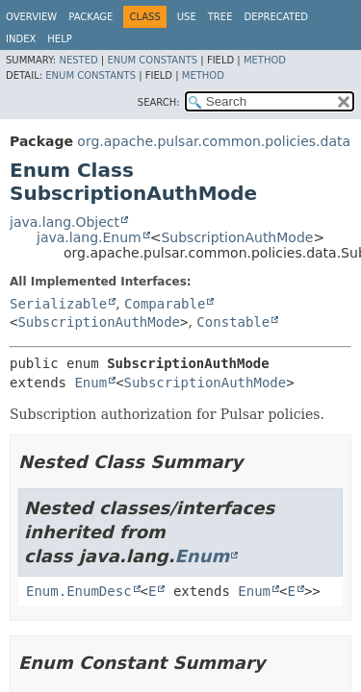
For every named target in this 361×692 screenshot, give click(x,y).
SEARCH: (159, 102)
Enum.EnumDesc (79, 591)
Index (21, 39)
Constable (233, 322)
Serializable (58, 303)
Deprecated (276, 17)
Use (186, 17)
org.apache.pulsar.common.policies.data (213, 141)
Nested (78, 60)
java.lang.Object (64, 222)
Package (90, 17)
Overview (31, 17)
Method (265, 60)
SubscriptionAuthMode (237, 237)
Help (59, 39)
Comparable (164, 303)
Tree (220, 17)
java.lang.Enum (89, 237)
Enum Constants (152, 60)
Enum (90, 382)
